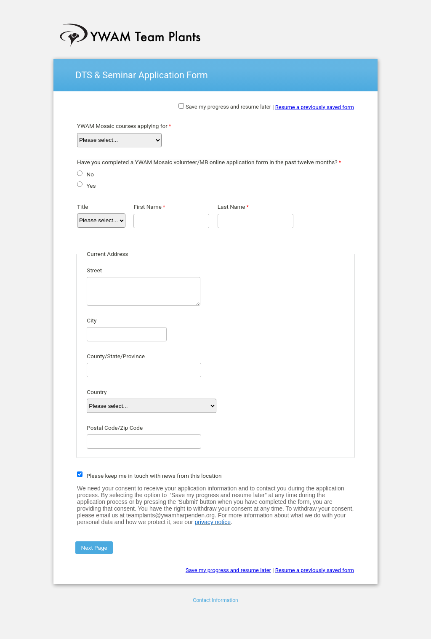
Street (94, 270)
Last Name (231, 206)
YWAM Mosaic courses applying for (122, 125)
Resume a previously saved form (314, 107)
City (91, 320)
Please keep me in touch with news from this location (153, 475)
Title (82, 206)
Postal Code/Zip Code (115, 427)
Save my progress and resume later (228, 107)
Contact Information (215, 600)
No (89, 174)
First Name (147, 206)
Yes (91, 185)
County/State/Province (116, 356)
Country (96, 392)
